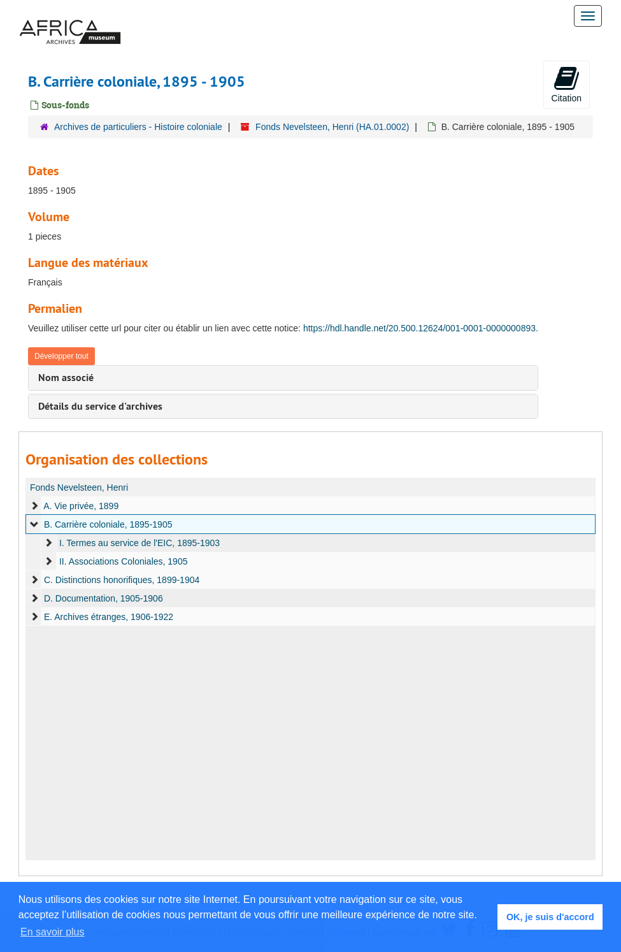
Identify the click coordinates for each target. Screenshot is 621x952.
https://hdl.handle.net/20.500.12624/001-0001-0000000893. (420, 328)
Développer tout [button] (61, 356)
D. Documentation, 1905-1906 (103, 598)
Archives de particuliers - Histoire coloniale (138, 127)
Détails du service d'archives (100, 406)
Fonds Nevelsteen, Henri (79, 487)
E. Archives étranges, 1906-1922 (108, 617)
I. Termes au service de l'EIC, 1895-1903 (139, 543)
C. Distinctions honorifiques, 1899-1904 (121, 580)
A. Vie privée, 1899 (80, 506)
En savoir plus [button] (52, 932)
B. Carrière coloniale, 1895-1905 (108, 524)
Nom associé (66, 377)
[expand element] (34, 506)
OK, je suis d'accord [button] (550, 917)
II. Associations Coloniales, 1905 (123, 561)
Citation (567, 84)
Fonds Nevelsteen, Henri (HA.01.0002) (332, 127)
